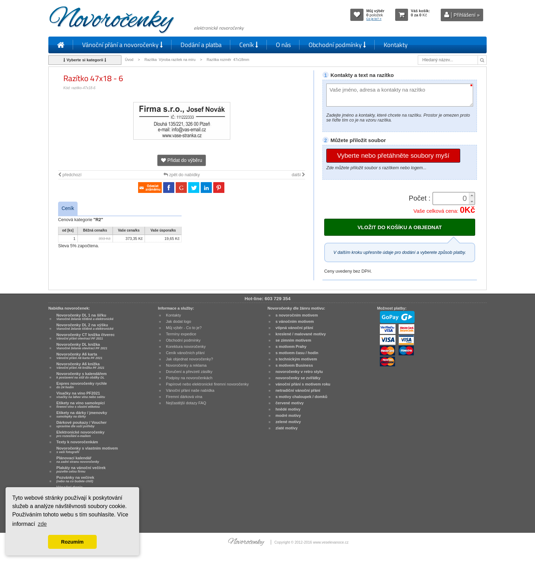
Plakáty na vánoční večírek (81, 469)
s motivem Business (294, 365)
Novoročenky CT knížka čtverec (85, 336)
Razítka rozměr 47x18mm (228, 60)
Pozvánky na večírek (75, 479)
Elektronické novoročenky (80, 434)
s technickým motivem (296, 359)
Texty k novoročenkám (77, 442)
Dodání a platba (201, 44)
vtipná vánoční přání (294, 328)
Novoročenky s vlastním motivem (87, 450)
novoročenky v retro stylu (299, 371)
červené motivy (290, 403)
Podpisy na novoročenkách (189, 378)
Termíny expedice (181, 334)
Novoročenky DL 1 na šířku (84, 317)
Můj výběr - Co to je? (184, 328)
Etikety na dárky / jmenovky (81, 414)
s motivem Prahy (291, 346)
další (298, 174)
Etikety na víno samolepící (80, 404)
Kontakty (396, 44)
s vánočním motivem (295, 321)
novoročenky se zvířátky (298, 378)
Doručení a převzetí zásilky (189, 371)
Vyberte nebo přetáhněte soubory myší (393, 155)
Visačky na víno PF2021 (80, 395)
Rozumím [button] (72, 542)
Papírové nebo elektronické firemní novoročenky (207, 384)
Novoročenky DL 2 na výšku (84, 326)
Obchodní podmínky (337, 44)
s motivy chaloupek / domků (301, 397)
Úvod (129, 60)
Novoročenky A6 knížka (80, 365)
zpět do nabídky (181, 174)
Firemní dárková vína (184, 397)
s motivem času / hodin (297, 353)
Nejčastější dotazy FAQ (186, 403)
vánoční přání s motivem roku (303, 384)
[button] (471, 195)
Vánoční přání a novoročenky (122, 44)
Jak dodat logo (178, 321)
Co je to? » (374, 19)
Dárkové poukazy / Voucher (81, 424)
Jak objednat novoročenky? (189, 359)
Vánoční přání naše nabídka (190, 390)
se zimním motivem (293, 340)
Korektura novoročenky (186, 346)
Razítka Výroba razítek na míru (169, 60)
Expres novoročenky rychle (81, 385)
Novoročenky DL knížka (81, 346)
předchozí (69, 174)
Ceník (248, 44)
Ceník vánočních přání (185, 353)
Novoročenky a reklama (186, 365)
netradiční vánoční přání (298, 390)
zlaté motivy (287, 428)
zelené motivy (288, 422)
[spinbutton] (451, 198)
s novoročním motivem (297, 315)
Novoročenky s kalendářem (81, 375)
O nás (283, 44)
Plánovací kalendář (77, 459)
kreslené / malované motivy (301, 334)
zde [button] (42, 524)
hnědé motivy (288, 409)
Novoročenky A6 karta (79, 356)
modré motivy (288, 415)
